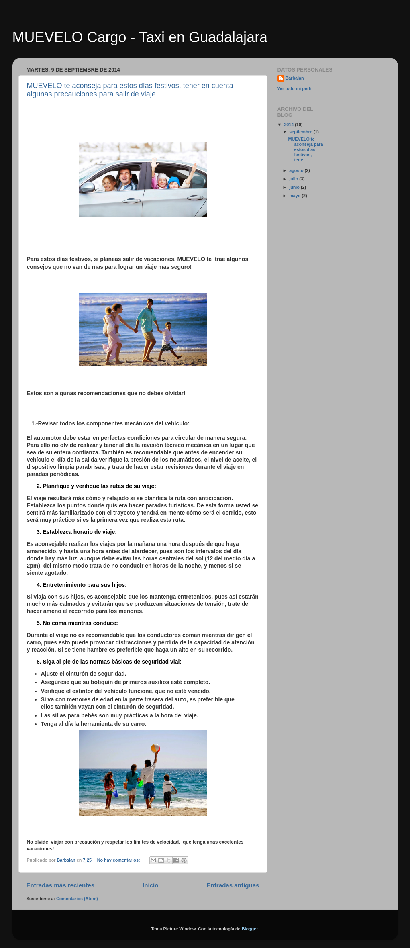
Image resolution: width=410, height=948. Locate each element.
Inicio (150, 885)
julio (294, 178)
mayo (295, 195)
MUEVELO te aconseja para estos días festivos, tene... (305, 149)
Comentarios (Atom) (77, 898)
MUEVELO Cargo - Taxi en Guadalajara (140, 37)
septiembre (301, 131)
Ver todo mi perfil (295, 88)
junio (295, 187)
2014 (289, 124)
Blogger (250, 928)
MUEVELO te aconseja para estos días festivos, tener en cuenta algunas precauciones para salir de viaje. (130, 90)
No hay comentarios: (119, 860)
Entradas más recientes (61, 885)
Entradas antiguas (233, 885)
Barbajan (295, 78)
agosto (296, 170)
